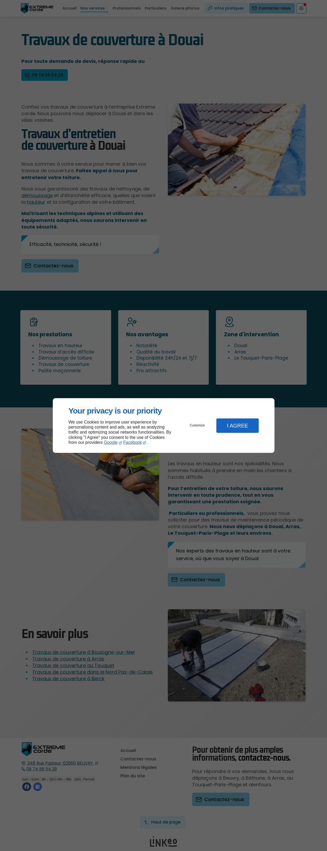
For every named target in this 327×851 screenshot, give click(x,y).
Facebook (132, 442)
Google (111, 442)
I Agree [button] (237, 426)
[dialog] (163, 425)
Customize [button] (197, 425)
